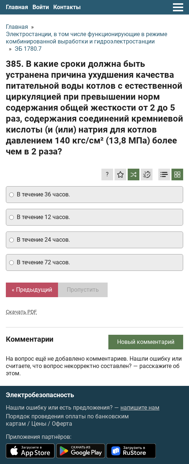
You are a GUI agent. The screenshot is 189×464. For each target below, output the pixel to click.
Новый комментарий (145, 341)
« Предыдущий (32, 289)
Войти (40, 7)
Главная (17, 7)
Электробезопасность (40, 395)
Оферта (62, 423)
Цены (38, 423)
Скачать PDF (21, 312)
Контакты (67, 7)
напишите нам (139, 407)
